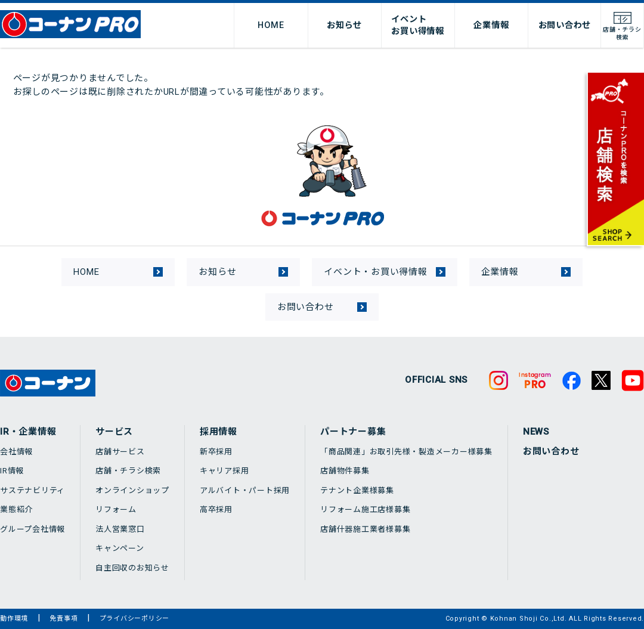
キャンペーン (119, 548)
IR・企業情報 (28, 431)
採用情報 (218, 431)
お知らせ (344, 25)
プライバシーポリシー (135, 618)
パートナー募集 (353, 431)
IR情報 (12, 470)
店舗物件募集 (345, 470)
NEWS (536, 431)
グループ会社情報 (32, 529)
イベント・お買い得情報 (375, 272)
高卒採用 (216, 509)
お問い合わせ (565, 25)
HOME (271, 25)
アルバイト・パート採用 (245, 490)
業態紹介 (16, 509)
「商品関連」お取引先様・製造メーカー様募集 (406, 451)
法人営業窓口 (120, 529)
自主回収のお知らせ (132, 567)
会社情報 (16, 451)
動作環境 (14, 618)
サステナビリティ (32, 490)
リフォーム (116, 509)
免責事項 (63, 618)
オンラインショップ (132, 490)
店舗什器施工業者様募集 (365, 529)
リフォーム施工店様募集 (365, 509)
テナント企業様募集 (357, 490)
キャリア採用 (224, 470)
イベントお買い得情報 (417, 25)
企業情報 (491, 25)
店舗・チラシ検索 (128, 470)
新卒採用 (216, 451)
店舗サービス (120, 451)
